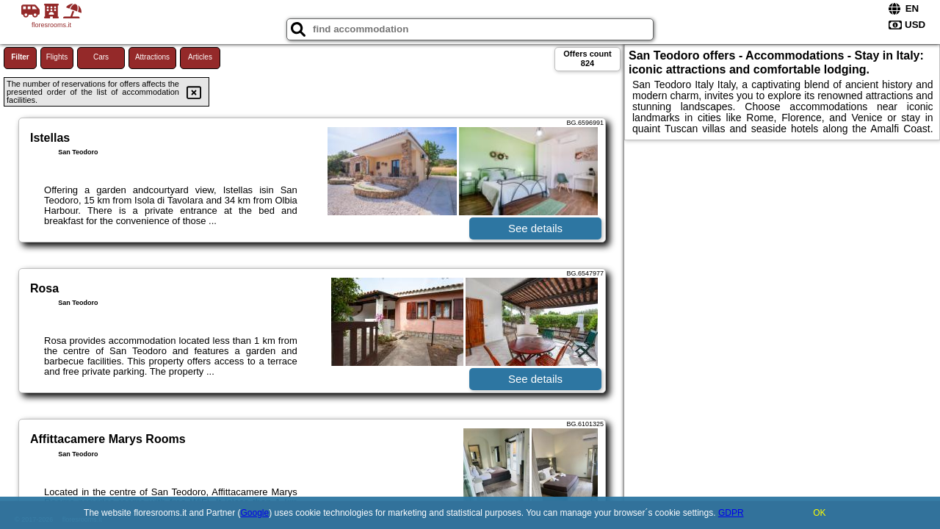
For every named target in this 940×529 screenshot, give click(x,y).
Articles (200, 57)
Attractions (152, 57)
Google (255, 513)
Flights (57, 57)
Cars (101, 57)
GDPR (731, 513)
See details (535, 228)
